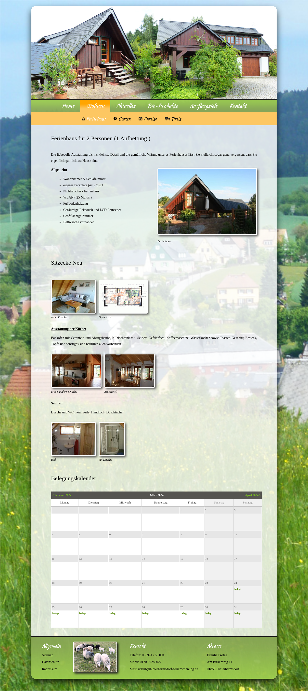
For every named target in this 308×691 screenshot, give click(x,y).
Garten (124, 119)
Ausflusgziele (203, 106)
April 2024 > (253, 495)
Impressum (49, 669)
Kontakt (238, 106)
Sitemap (47, 655)
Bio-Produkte (162, 106)
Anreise (150, 119)
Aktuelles (125, 106)
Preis (176, 119)
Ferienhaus (95, 119)
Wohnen (95, 106)
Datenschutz (50, 662)
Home (68, 106)
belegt (237, 588)
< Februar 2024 (61, 495)
